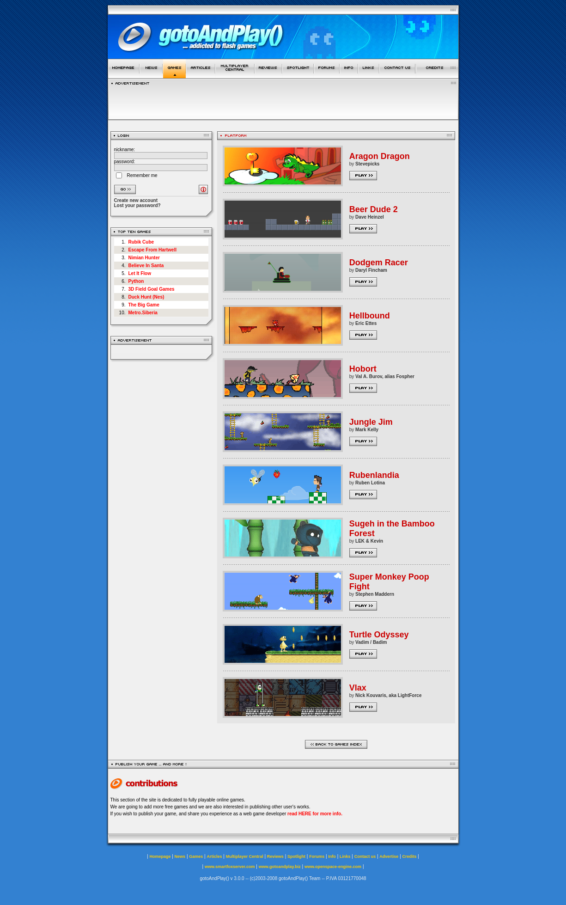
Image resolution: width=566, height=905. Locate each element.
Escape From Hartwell (152, 249)
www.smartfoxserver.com (230, 866)
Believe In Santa (146, 265)
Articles (214, 856)
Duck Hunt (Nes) (146, 297)
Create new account (136, 200)
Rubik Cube (141, 242)
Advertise (388, 856)
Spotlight (296, 856)
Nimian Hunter (144, 257)
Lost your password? (137, 205)
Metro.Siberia (143, 312)
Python (136, 281)
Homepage (159, 856)
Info (332, 856)
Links (345, 856)
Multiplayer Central (244, 856)
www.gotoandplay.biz (280, 866)
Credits (409, 856)
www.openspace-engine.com (332, 866)
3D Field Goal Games (151, 289)
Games (196, 856)
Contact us (365, 856)
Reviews (275, 856)
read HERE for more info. (314, 813)
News (180, 856)
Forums (316, 856)
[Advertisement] (283, 100)
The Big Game (143, 304)
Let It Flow (139, 273)
